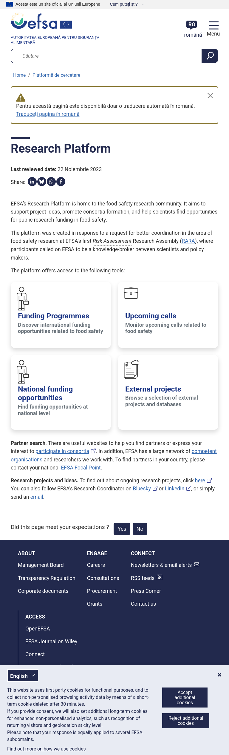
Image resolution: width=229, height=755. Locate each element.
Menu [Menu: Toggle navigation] (212, 34)
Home (19, 75)
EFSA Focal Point (80, 468)
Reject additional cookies (185, 720)
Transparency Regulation (46, 578)
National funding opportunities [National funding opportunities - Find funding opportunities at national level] (45, 393)
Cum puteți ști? (124, 4)
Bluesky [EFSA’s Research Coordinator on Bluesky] (142, 489)
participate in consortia (62, 451)
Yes (121, 529)
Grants (95, 604)
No (140, 529)
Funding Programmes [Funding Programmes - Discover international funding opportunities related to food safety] (53, 315)
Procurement (102, 591)
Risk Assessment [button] (112, 241)
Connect (35, 654)
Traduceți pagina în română (47, 114)
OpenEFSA (37, 629)
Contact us (143, 604)
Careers (96, 565)
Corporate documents (43, 591)
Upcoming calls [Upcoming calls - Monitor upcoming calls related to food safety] (150, 315)
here (200, 481)
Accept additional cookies (184, 697)
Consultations (103, 578)
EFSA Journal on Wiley (51, 641)
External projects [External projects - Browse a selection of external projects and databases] (153, 389)
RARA (188, 241)
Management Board (41, 565)
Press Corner (146, 591)
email (36, 497)
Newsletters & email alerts (161, 565)
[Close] (210, 95)
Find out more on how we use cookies (46, 749)
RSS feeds (142, 578)
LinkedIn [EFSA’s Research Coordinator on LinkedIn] (175, 489)
